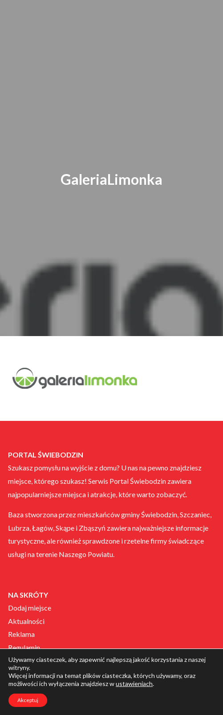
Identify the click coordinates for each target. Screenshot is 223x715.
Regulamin (24, 647)
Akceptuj (27, 700)
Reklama (21, 634)
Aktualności (26, 621)
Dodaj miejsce (29, 607)
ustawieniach (134, 683)
